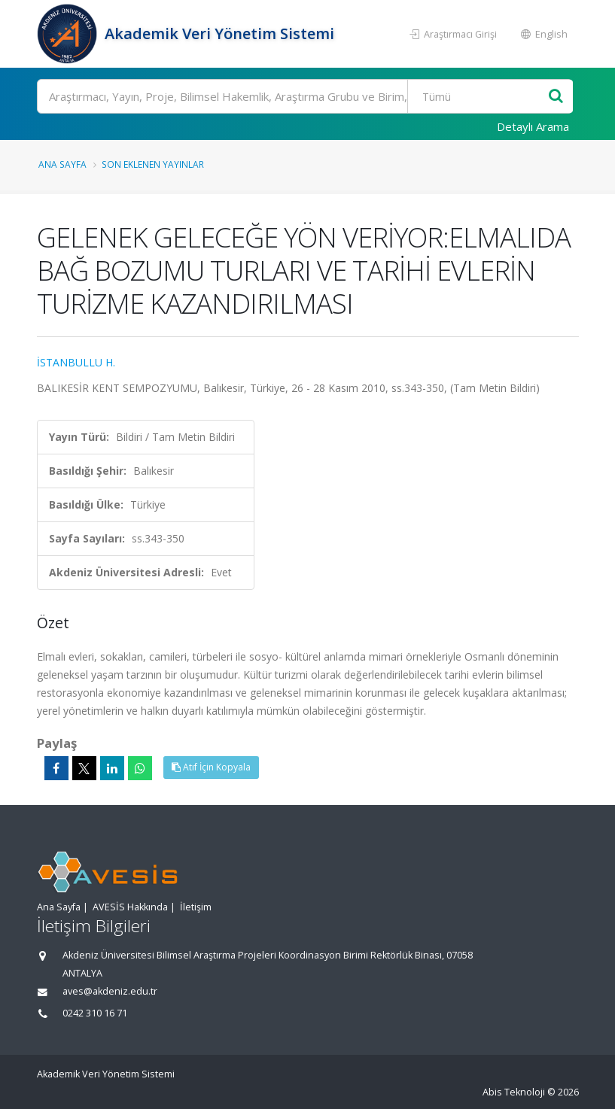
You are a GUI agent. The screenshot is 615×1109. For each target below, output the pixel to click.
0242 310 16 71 (94, 1013)
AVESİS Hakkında (130, 907)
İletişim (196, 907)
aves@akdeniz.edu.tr (109, 991)
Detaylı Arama (533, 126)
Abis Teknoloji (514, 1092)
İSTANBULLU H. (76, 362)
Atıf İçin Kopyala (211, 767)
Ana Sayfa (62, 164)
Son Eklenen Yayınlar (153, 164)
